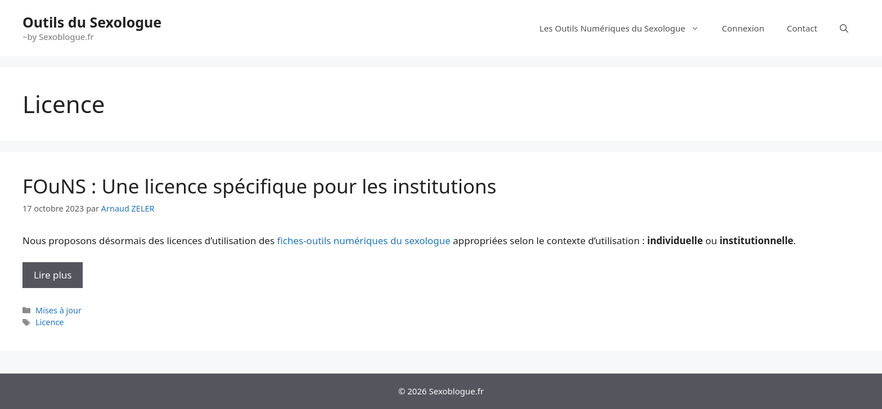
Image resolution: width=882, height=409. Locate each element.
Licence (49, 322)
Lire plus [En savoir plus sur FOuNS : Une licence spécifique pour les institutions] (52, 274)
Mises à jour (58, 310)
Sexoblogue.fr (456, 391)
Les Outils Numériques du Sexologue (624, 28)
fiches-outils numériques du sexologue (364, 240)
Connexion (743, 28)
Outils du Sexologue (91, 22)
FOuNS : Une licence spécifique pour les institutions (259, 186)
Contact (802, 28)
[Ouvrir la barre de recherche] (844, 28)
